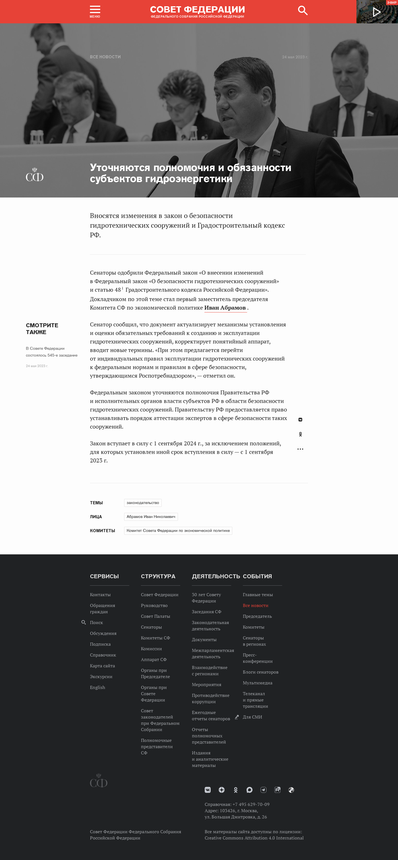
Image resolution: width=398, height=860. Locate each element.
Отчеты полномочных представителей (209, 736)
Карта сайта (102, 665)
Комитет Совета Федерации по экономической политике (178, 530)
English (97, 687)
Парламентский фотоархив (291, 790)
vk (208, 790)
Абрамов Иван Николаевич (151, 516)
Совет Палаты (155, 616)
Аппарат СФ (154, 659)
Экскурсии (101, 676)
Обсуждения (103, 633)
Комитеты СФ (155, 638)
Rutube (277, 790)
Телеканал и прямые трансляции (255, 700)
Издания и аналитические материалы (210, 759)
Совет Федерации (160, 594)
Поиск (96, 622)
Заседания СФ (206, 611)
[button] (95, 11)
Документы (204, 639)
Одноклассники (300, 434)
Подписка (100, 644)
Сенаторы (151, 627)
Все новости (105, 56)
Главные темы (258, 594)
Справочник (103, 655)
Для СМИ (252, 717)
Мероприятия (206, 684)
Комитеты (253, 627)
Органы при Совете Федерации (154, 693)
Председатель (257, 616)
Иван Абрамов (225, 307)
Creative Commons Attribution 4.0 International (254, 838)
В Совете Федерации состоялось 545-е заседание (51, 352)
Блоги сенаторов (260, 672)
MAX (250, 790)
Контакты (100, 594)
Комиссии (151, 648)
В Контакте (300, 419)
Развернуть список (300, 449)
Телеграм (263, 790)
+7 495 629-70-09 (251, 804)
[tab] (300, 437)
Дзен (222, 790)
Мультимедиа (257, 683)
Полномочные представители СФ (157, 746)
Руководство (154, 605)
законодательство (143, 502)
